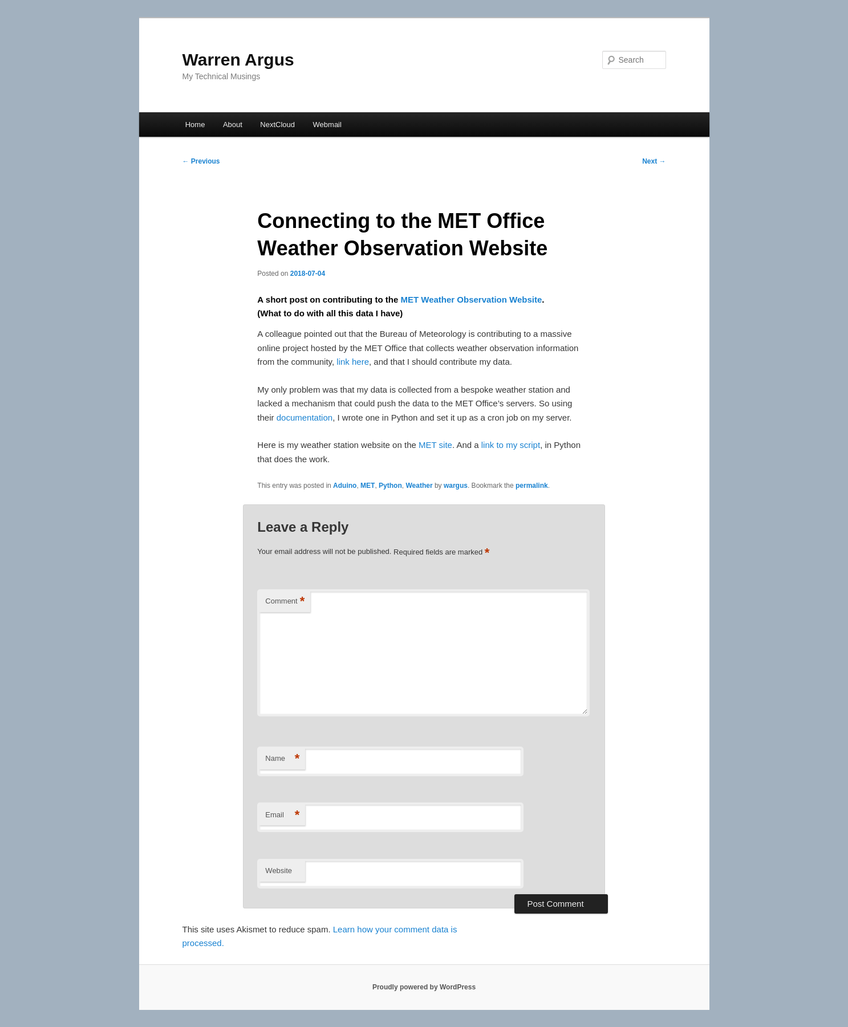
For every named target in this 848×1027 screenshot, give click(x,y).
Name (282, 759)
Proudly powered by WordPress (424, 987)
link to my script (510, 445)
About (232, 124)
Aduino (344, 486)
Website (278, 870)
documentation (304, 417)
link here (352, 361)
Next (654, 161)
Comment (285, 601)
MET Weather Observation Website (471, 299)
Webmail (327, 124)
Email (282, 815)
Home (195, 124)
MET (367, 486)
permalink (532, 486)
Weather (418, 486)
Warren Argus (238, 59)
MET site (435, 445)
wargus (456, 486)
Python (390, 486)
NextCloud (277, 124)
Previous (201, 161)
